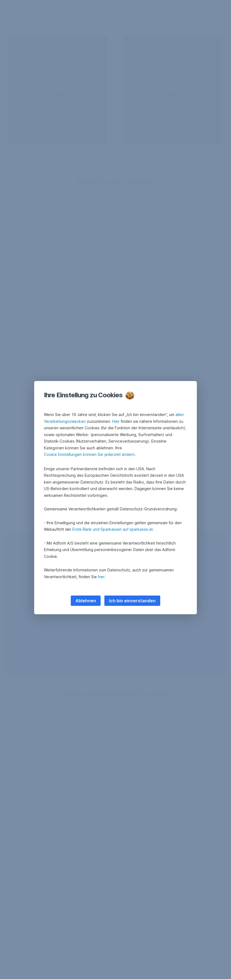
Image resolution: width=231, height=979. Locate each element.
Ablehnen (85, 600)
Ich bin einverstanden (132, 600)
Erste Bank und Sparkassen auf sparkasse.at (112, 529)
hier (101, 576)
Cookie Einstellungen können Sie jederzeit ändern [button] (89, 454)
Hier (116, 421)
